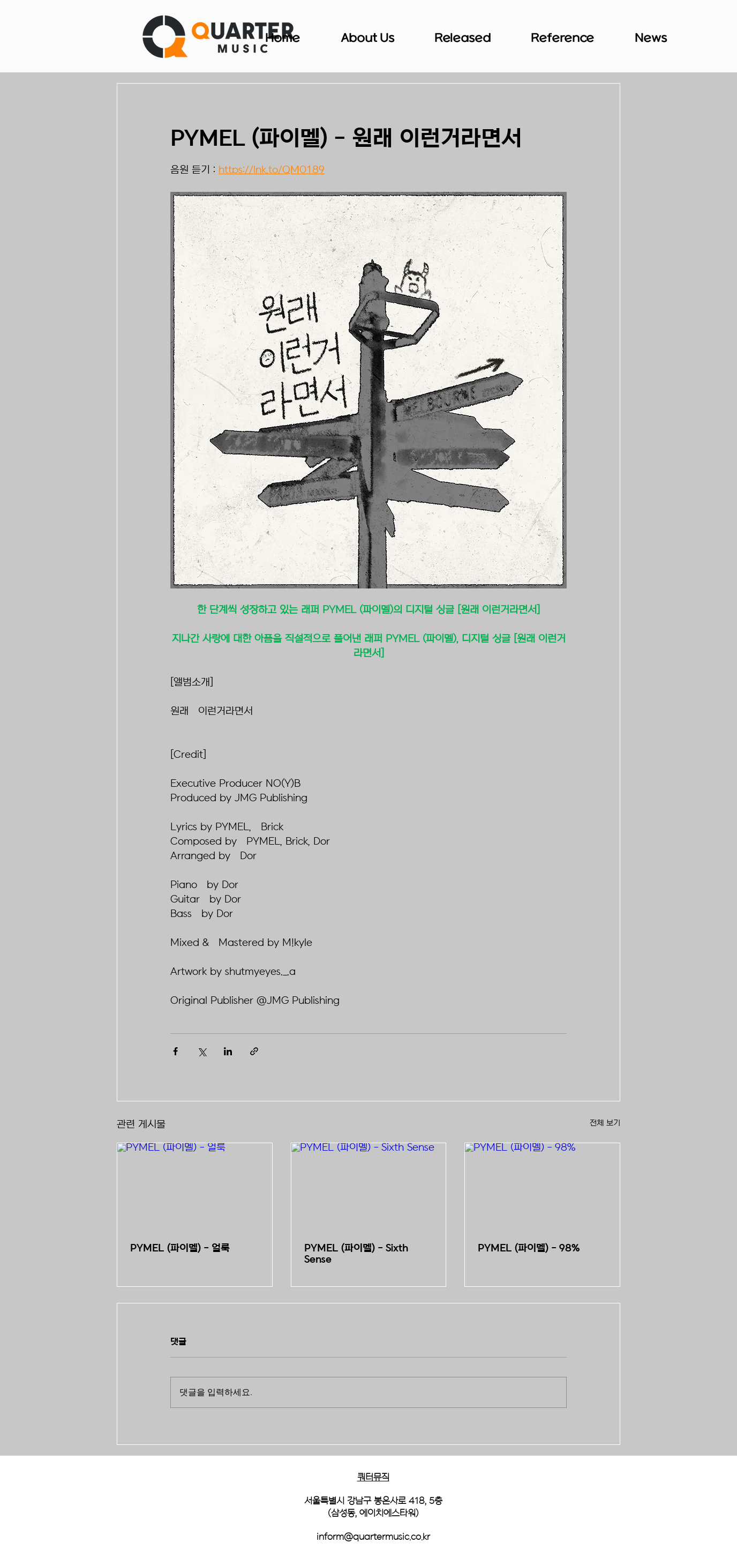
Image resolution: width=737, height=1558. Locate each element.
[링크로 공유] (254, 1051)
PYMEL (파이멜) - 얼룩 (180, 1248)
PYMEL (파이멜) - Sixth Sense (356, 1254)
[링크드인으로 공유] (228, 1051)
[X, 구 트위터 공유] (202, 1051)
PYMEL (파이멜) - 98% (529, 1248)
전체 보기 (605, 1123)
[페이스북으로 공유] (175, 1051)
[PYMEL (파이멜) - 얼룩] (194, 1186)
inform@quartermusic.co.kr (373, 1537)
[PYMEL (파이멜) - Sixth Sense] (368, 1186)
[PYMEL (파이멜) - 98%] (542, 1186)
